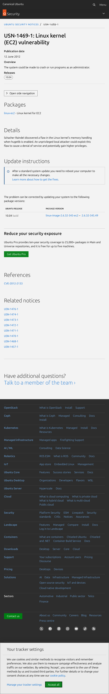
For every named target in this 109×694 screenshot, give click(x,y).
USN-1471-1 (11, 330)
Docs (92, 415)
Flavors (80, 480)
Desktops (44, 569)
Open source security (52, 582)
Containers (10, 536)
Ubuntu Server (13, 488)
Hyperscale (45, 488)
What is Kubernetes (51, 427)
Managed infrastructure (18, 439)
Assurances (82, 516)
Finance (43, 601)
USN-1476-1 (11, 308)
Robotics (9, 456)
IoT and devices (76, 582)
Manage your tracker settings (24, 684)
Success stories (62, 472)
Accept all (53, 684)
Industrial (61, 596)
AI (40, 577)
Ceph (7, 415)
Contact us (13, 616)
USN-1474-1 (11, 314)
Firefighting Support (72, 439)
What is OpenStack (50, 407)
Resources (45, 431)
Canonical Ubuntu (13, 4)
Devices (58, 569)
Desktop (44, 548)
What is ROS (61, 456)
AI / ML (8, 447)
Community (79, 456)
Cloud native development (55, 587)
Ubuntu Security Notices (21, 24)
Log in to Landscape (51, 528)
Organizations (47, 480)
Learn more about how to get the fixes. (35, 179)
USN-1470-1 (11, 335)
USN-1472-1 (11, 325)
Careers (73, 615)
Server (56, 548)
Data (47, 577)
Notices (68, 516)
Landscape (10, 524)
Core (66, 548)
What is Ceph (47, 415)
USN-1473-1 (11, 319)
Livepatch (78, 512)
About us (44, 615)
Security (9, 512)
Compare (73, 524)
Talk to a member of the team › (39, 382)
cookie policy (57, 675)
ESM (66, 512)
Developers (66, 480)
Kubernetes (11, 427)
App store (45, 464)
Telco (91, 596)
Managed (64, 415)
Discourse (45, 561)
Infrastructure (61, 577)
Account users (72, 557)
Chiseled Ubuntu (77, 536)
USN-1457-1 (11, 346)
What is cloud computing (54, 496)
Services (79, 472)
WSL (90, 480)
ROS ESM (44, 456)
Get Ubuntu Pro (16, 254)
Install (68, 407)
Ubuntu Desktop (14, 480)
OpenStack (11, 407)
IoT (6, 464)
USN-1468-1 (11, 341)
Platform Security (49, 512)
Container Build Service (67, 540)
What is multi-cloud (78, 500)
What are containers (51, 536)
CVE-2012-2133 (13, 283)
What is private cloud (84, 496)
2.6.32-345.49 (90, 215)
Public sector (77, 596)
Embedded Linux (64, 464)
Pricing (88, 557)
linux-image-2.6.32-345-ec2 (62, 215)
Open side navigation (22, 93)
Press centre (46, 620)
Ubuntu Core (12, 472)
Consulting (79, 415)
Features (44, 472)
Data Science (63, 447)
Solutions (10, 577)
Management (86, 464)
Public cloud (46, 504)
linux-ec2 (9, 113)
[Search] (94, 4)
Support (80, 407)
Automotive (46, 596)
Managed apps (48, 439)
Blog (84, 615)
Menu (102, 4)
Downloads (11, 548)
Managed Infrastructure (86, 577)
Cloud (7, 496)
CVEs (57, 516)
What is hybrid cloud (51, 500)
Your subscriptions (50, 557)
